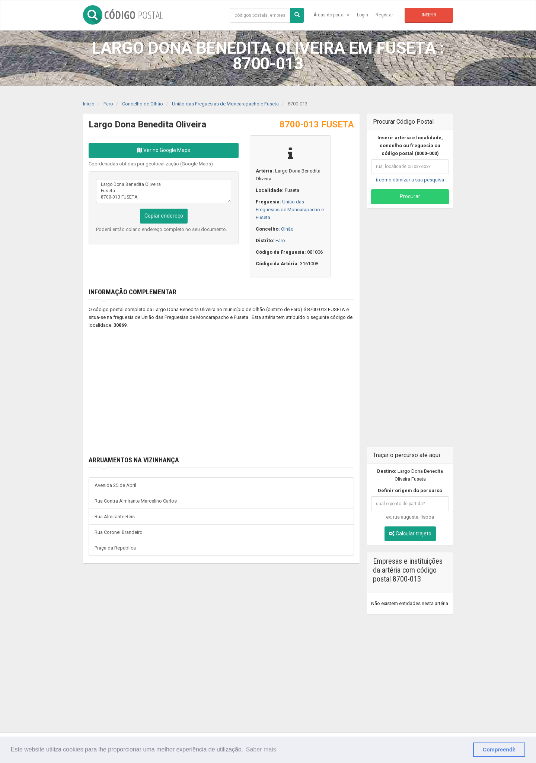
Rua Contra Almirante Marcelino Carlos (136, 501)
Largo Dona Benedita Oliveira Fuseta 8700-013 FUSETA (163, 191)
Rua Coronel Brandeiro (119, 532)
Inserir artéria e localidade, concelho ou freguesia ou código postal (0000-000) (410, 145)
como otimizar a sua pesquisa (410, 180)
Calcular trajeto (410, 533)
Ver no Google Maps (163, 150)
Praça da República (115, 548)
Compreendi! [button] (499, 750)
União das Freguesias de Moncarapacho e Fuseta (290, 209)
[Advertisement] (210, 393)
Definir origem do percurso (410, 490)
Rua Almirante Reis (115, 516)
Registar (384, 15)
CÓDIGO (123, 15)
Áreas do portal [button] (331, 15)
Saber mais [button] (261, 749)
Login (362, 15)
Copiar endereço (163, 216)
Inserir (429, 15)
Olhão (287, 229)
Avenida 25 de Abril (115, 485)
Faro (280, 240)
